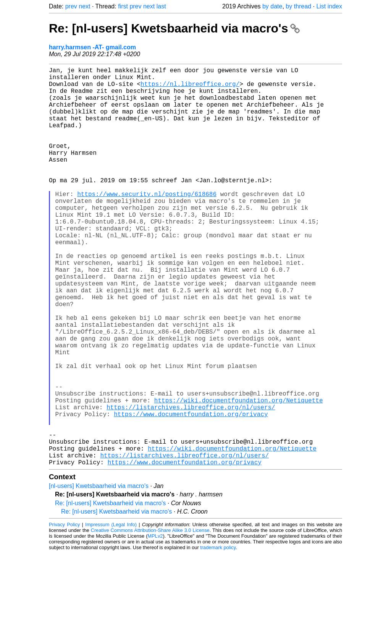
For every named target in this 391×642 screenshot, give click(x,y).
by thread (298, 6)
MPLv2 (155, 624)
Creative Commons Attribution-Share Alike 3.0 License (150, 619)
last (161, 6)
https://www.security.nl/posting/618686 (147, 223)
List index (329, 6)
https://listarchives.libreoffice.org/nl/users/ (191, 483)
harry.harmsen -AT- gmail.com (92, 47)
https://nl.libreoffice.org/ (190, 88)
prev (71, 6)
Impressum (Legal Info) (111, 613)
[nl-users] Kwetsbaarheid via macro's (99, 574)
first (123, 6)
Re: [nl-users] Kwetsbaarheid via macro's (174, 28)
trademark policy (218, 636)
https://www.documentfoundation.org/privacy (191, 492)
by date (272, 6)
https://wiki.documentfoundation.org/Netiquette (238, 475)
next (84, 6)
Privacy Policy (64, 613)
